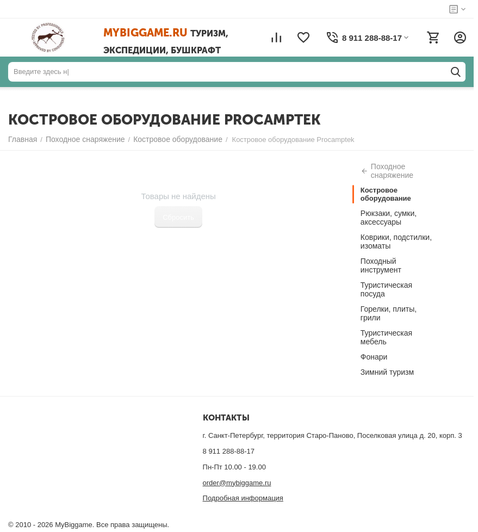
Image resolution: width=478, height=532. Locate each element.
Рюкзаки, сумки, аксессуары (389, 217)
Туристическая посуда (386, 289)
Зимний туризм (387, 372)
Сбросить (178, 217)
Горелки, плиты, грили (389, 313)
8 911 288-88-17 (228, 451)
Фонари (374, 356)
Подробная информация (243, 498)
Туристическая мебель (386, 337)
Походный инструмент (381, 265)
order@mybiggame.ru (237, 483)
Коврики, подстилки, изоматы (396, 241)
